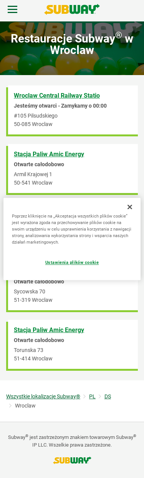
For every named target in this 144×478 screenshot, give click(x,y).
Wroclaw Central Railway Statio (57, 95)
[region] (71, 239)
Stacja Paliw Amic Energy (49, 154)
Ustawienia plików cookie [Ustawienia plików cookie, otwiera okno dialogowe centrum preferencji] (72, 262)
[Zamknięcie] (129, 206)
